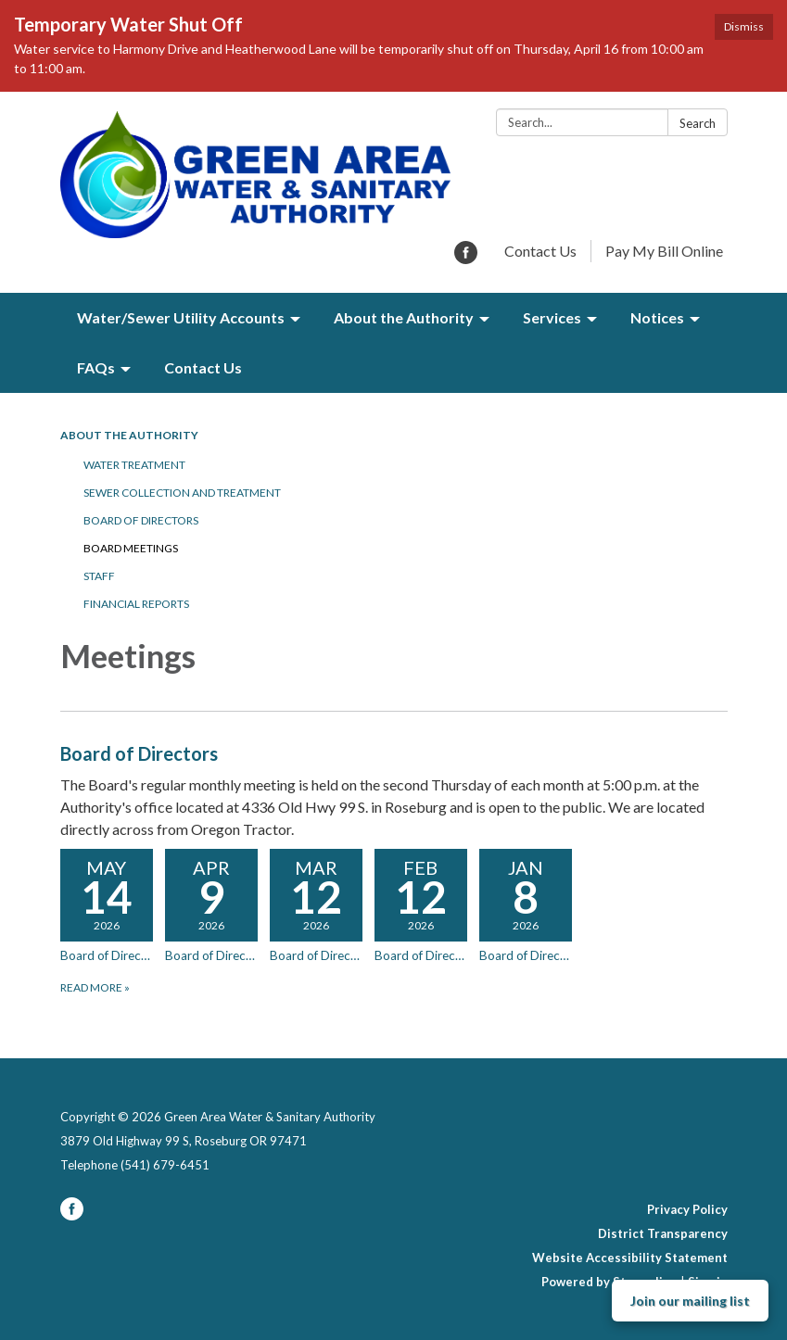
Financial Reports (136, 604)
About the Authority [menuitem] (404, 317)
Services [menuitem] (552, 317)
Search (697, 123)
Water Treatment (134, 465)
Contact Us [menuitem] (203, 367)
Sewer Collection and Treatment (182, 492)
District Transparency (663, 1233)
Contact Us (540, 250)
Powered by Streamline (609, 1281)
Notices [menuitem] (657, 317)
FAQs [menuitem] (96, 367)
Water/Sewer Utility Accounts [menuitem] (181, 317)
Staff (99, 576)
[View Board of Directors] (394, 790)
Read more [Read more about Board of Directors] (95, 987)
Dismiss (744, 26)
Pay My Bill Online (664, 250)
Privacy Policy (687, 1209)
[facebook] (465, 258)
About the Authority (129, 435)
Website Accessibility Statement (630, 1257)
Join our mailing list (690, 1300)
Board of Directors (140, 520)
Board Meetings (130, 548)
